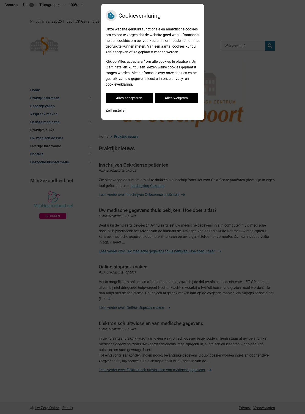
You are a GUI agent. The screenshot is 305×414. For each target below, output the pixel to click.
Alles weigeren (176, 98)
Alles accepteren (129, 98)
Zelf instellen (116, 110)
